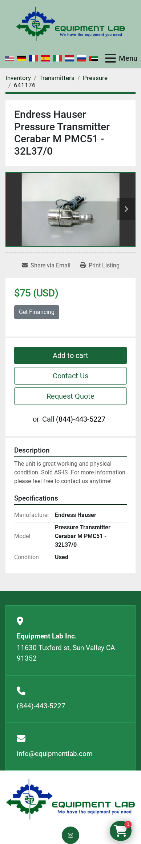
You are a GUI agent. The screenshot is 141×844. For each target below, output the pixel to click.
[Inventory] (18, 77)
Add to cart (70, 355)
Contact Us (70, 375)
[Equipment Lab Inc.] (70, 798)
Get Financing (37, 311)
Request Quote (70, 396)
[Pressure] (95, 77)
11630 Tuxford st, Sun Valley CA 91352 (66, 653)
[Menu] (110, 58)
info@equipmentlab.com (55, 753)
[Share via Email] (46, 265)
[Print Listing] (99, 265)
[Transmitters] (56, 77)
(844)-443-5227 (80, 419)
